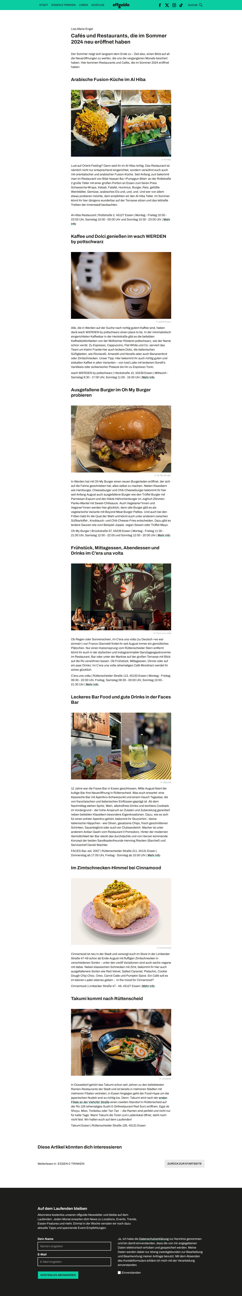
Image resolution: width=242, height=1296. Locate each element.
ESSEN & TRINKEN (71, 1163)
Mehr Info (148, 377)
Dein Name (45, 1239)
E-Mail (42, 1254)
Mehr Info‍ (164, 535)
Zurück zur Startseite (184, 1163)
